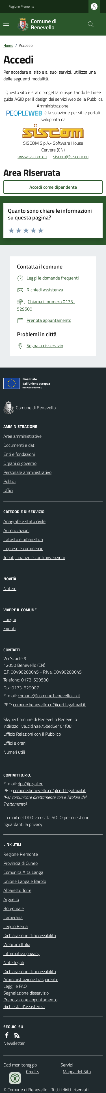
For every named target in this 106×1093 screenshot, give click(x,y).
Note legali (13, 962)
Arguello (11, 899)
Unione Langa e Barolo (24, 881)
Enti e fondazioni (19, 454)
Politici (9, 481)
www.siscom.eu (32, 156)
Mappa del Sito (77, 1071)
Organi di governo (19, 463)
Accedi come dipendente (53, 187)
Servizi (66, 1064)
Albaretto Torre (17, 890)
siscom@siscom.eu (70, 156)
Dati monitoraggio (20, 1064)
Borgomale (13, 908)
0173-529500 (35, 679)
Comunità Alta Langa (23, 872)
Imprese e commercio (23, 548)
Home (8, 45)
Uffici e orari (14, 743)
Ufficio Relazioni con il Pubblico (32, 734)
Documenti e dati (19, 445)
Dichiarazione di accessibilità (29, 935)
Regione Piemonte (21, 6)
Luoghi (9, 619)
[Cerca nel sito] (88, 24)
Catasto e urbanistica (23, 539)
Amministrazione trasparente (30, 979)
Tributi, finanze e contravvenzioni (34, 557)
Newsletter (14, 1043)
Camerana (13, 917)
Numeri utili (14, 752)
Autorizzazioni (16, 530)
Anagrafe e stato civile (24, 521)
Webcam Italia (16, 944)
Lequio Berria (15, 926)
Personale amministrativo (27, 472)
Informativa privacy (21, 953)
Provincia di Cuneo (20, 863)
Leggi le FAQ (15, 986)
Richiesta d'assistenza (24, 1006)
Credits (32, 1071)
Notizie (9, 588)
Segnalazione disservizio (26, 992)
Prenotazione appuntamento (30, 999)
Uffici (8, 490)
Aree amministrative (22, 436)
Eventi (9, 628)
